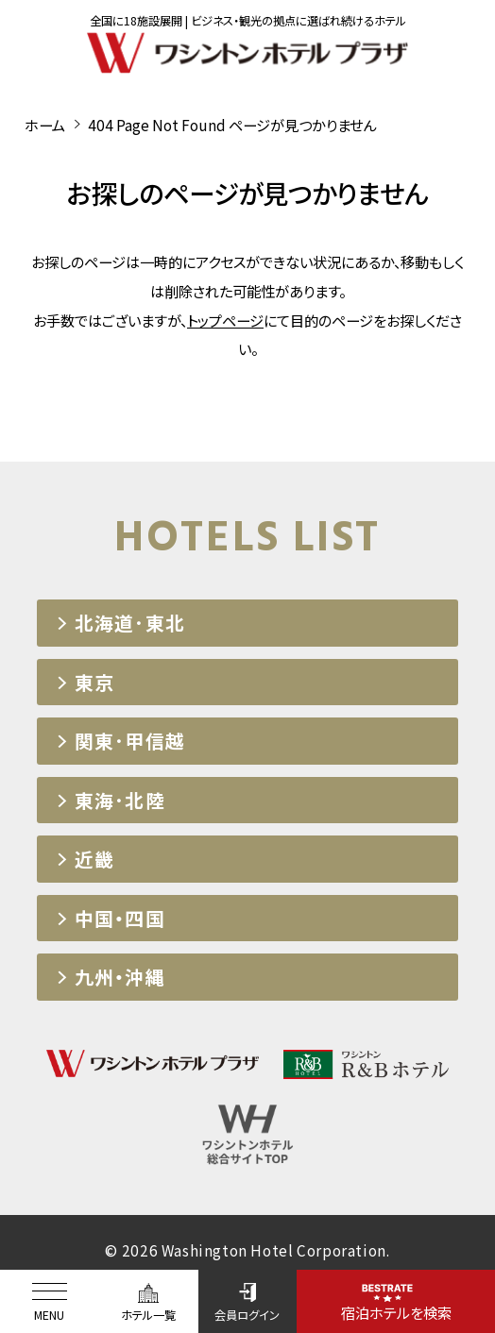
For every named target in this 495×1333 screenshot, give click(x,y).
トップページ (225, 320)
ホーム (45, 124)
